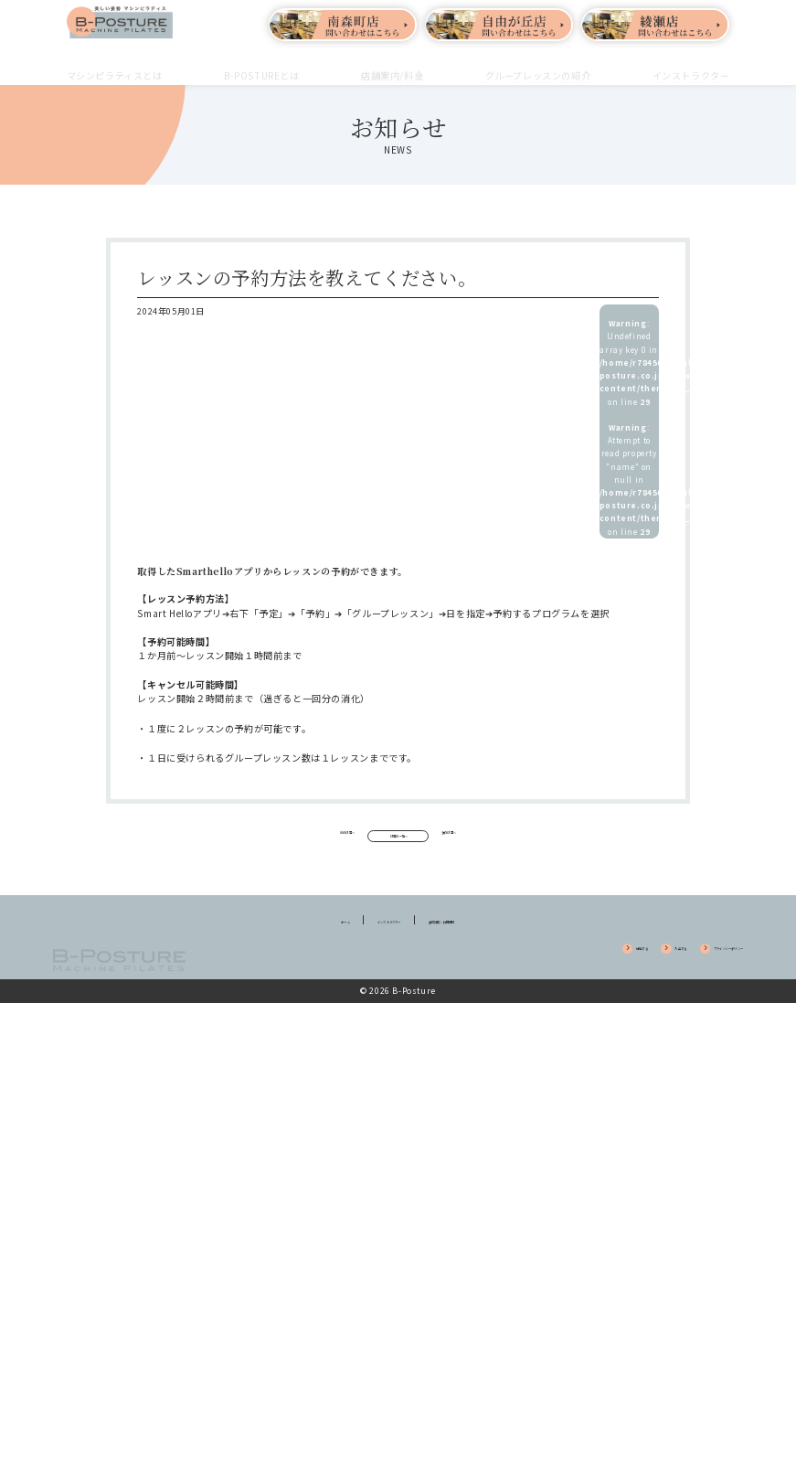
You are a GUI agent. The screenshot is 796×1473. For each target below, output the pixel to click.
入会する (592, 971)
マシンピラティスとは (115, 64)
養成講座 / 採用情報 (479, 942)
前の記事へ (267, 837)
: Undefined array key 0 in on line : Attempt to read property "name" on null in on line (629, 427)
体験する (526, 971)
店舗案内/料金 (392, 64)
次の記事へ (528, 837)
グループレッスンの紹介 (538, 64)
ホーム (288, 942)
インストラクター (691, 64)
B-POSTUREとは (262, 64)
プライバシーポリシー (687, 971)
